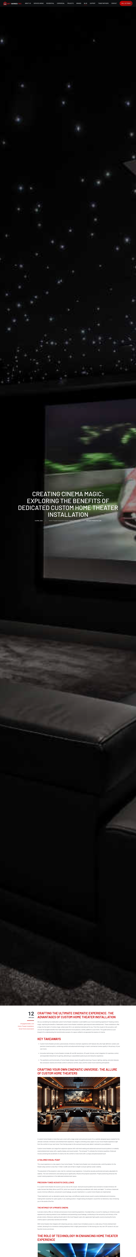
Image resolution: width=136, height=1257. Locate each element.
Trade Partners (103, 3)
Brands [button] (78, 3)
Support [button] (92, 3)
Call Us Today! (126, 3)
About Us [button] (28, 3)
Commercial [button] (61, 3)
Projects (70, 3)
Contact (114, 3)
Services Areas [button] (39, 3)
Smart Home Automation (72, 521)
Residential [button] (50, 3)
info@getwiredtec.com (27, 1024)
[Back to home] (12, 3)
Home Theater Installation (57, 521)
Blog (85, 3)
